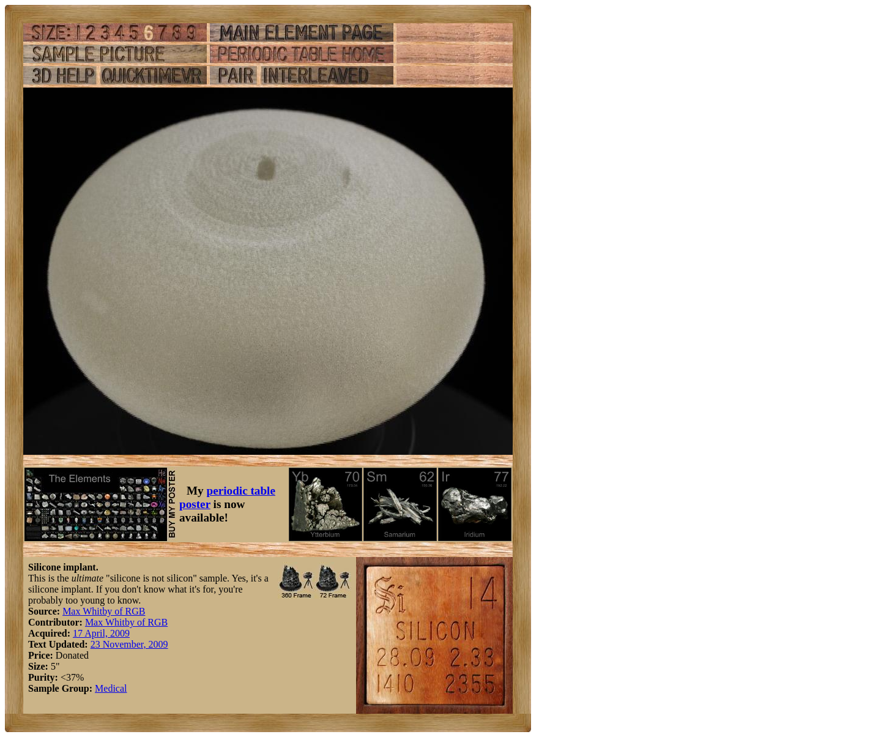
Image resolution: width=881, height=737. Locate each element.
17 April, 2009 (101, 633)
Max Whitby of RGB (103, 611)
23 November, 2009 (129, 644)
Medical (111, 688)
